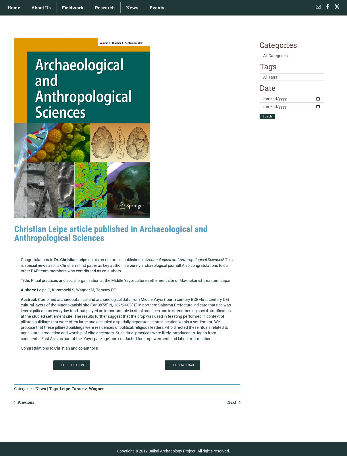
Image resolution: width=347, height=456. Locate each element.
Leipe (65, 388)
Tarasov (79, 388)
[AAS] (82, 128)
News (40, 388)
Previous (25, 402)
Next (231, 402)
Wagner (96, 388)
